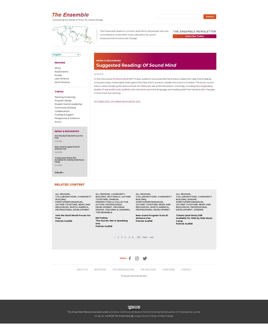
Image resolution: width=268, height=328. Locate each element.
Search (210, 16)
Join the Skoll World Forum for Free (69, 137)
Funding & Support (64, 114)
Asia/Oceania (61, 71)
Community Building (65, 107)
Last (152, 237)
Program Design (63, 100)
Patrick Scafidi (63, 221)
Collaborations (62, 111)
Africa (58, 68)
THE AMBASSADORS (123, 269)
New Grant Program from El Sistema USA (67, 148)
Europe (58, 75)
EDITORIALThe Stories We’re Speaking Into (112, 221)
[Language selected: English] (66, 55)
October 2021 (102, 101)
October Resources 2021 (127, 101)
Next (145, 237)
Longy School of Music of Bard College (154, 316)
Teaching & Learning (65, 97)
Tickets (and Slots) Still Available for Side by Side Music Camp (69, 160)
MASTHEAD (98, 269)
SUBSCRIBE (170, 269)
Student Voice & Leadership (68, 104)
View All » (59, 172)
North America (62, 82)
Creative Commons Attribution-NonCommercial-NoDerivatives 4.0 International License (156, 312)
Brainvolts (146, 86)
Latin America (62, 78)
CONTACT (188, 269)
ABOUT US (80, 269)
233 (139, 237)
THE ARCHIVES (149, 269)
